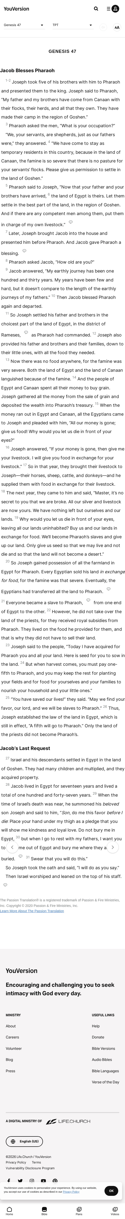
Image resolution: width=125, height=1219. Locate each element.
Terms (36, 1162)
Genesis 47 (24, 25)
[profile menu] (112, 9)
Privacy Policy (16, 1162)
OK (111, 1191)
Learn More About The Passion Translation (32, 911)
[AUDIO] (103, 27)
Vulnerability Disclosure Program (30, 1168)
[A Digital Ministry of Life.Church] (62, 1119)
